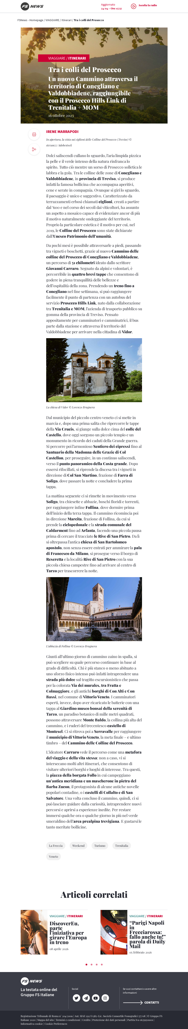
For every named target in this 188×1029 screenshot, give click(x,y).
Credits (86, 1020)
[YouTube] (95, 998)
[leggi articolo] (34, 931)
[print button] (34, 134)
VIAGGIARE (52, 20)
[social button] (34, 149)
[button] (86, 964)
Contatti (141, 1002)
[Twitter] (76, 998)
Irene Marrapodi (62, 131)
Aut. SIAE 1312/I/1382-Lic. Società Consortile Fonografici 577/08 (110, 1016)
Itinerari (67, 20)
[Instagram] (105, 998)
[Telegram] (86, 998)
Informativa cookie (32, 1023)
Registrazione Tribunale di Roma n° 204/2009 (47, 1016)
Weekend (78, 846)
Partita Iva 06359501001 (140, 1020)
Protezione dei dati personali (109, 1020)
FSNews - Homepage (30, 20)
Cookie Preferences (56, 1023)
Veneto (53, 856)
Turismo (99, 846)
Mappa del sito (46, 1020)
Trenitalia (121, 846)
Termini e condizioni (68, 1020)
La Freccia (56, 846)
